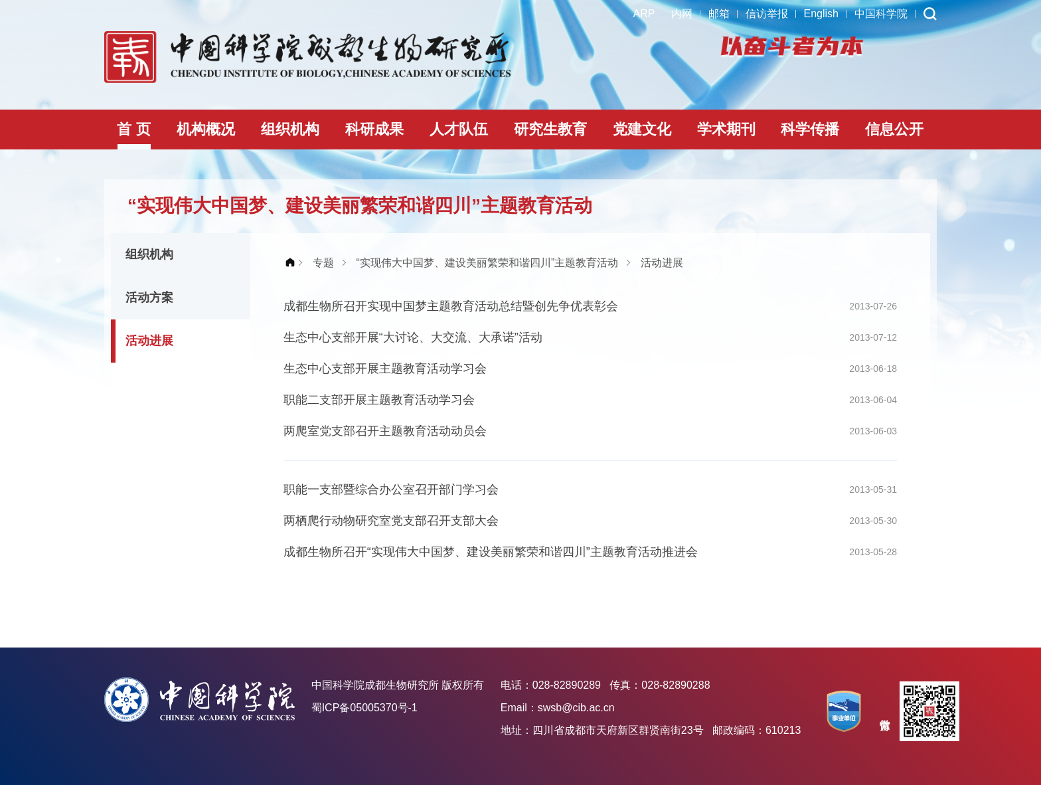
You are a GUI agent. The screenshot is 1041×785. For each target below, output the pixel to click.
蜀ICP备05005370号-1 (364, 707)
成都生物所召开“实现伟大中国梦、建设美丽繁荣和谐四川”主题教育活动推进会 (490, 552)
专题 (323, 262)
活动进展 (149, 340)
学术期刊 (726, 129)
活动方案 (149, 297)
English (821, 13)
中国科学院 (881, 13)
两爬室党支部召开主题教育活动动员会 (385, 431)
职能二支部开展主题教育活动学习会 (379, 399)
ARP (644, 13)
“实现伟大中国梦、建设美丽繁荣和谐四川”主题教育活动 (488, 262)
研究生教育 (550, 129)
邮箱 (719, 13)
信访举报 (767, 13)
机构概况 (206, 129)
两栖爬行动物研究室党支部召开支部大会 (391, 520)
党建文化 (642, 129)
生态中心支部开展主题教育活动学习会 (385, 368)
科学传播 (810, 129)
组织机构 (290, 129)
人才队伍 (459, 129)
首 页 (133, 129)
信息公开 (894, 129)
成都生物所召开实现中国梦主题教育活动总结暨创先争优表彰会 (450, 306)
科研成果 (374, 129)
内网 (681, 13)
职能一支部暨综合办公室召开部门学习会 (391, 489)
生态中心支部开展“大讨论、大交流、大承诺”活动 (412, 337)
